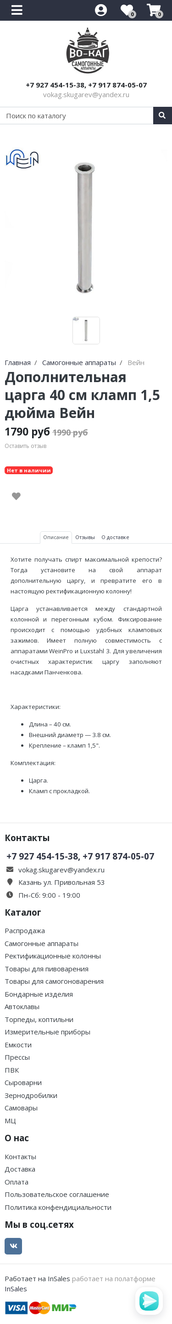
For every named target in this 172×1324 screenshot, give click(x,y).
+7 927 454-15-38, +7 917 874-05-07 (86, 84)
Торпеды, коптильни (39, 1019)
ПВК (12, 1069)
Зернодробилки (31, 1095)
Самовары (21, 1107)
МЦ (10, 1120)
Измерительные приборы (47, 1031)
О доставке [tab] (115, 537)
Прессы (17, 1057)
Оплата (16, 1181)
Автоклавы (22, 1006)
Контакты (20, 1156)
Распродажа (25, 930)
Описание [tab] (56, 537)
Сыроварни (23, 1082)
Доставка (20, 1168)
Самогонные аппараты (41, 943)
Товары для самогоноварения (54, 981)
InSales (16, 1288)
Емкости (18, 1044)
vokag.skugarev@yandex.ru (86, 94)
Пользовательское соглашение (57, 1194)
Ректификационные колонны (53, 955)
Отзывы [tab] (85, 537)
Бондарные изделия (39, 994)
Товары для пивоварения (47, 968)
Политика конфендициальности (58, 1207)
